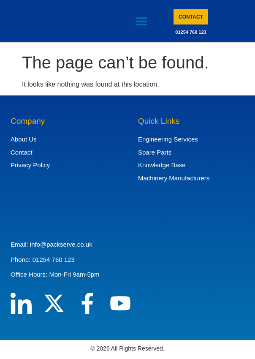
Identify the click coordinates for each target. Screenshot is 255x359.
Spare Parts (154, 152)
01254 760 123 (190, 32)
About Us (24, 139)
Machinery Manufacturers (173, 178)
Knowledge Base (162, 165)
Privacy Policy (30, 165)
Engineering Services (168, 139)
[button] (141, 21)
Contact (22, 152)
